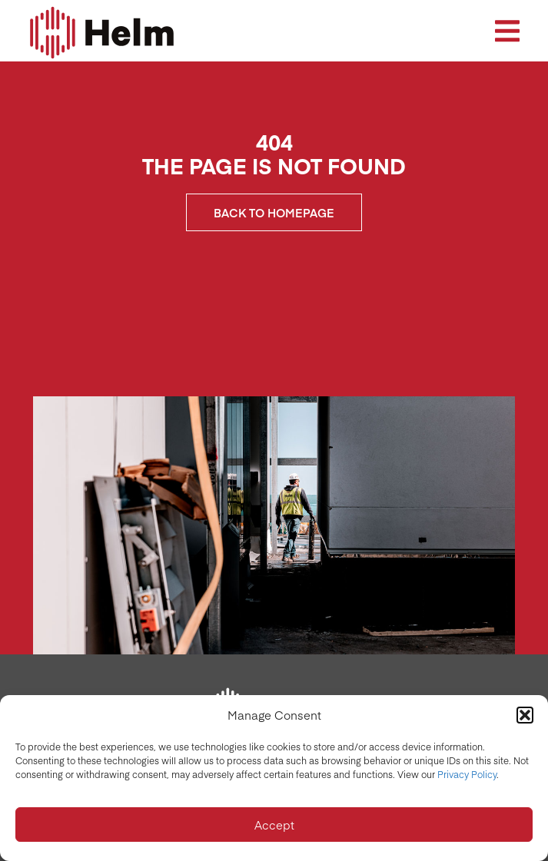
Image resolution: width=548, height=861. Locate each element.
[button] (525, 715)
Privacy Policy (467, 774)
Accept (274, 824)
